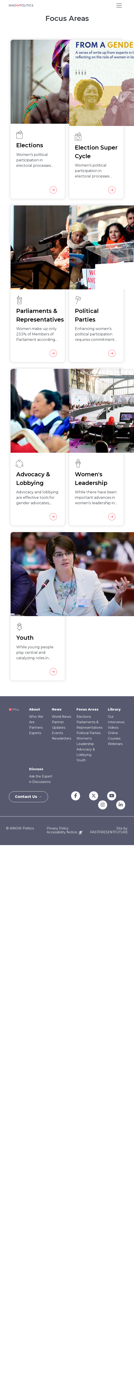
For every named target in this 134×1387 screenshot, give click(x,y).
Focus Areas (87, 709)
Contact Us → (29, 796)
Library (114, 709)
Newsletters (61, 738)
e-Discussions (40, 782)
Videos (113, 727)
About (34, 709)
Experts (35, 733)
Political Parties (88, 733)
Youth (81, 760)
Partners (36, 727)
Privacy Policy (58, 828)
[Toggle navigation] (119, 5)
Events (57, 733)
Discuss (36, 769)
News (57, 709)
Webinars (115, 744)
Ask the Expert (40, 776)
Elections (83, 717)
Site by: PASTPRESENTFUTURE (109, 830)
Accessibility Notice (65, 832)
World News (61, 717)
